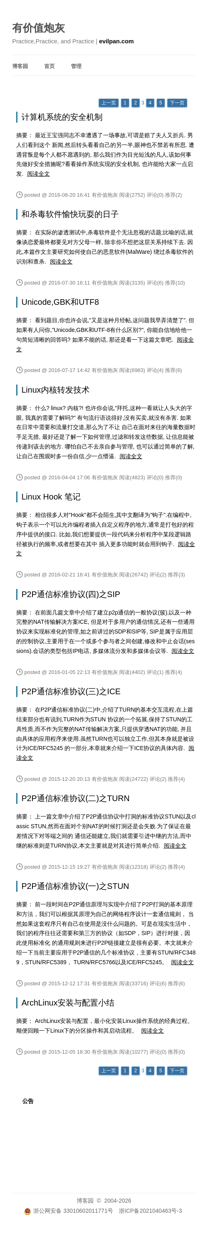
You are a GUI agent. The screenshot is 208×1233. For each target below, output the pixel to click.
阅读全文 (38, 173)
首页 (49, 66)
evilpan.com (116, 41)
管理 (76, 66)
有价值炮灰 (38, 28)
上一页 (108, 103)
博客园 (20, 66)
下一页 (177, 103)
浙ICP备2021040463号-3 (150, 1210)
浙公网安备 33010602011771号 (68, 1210)
